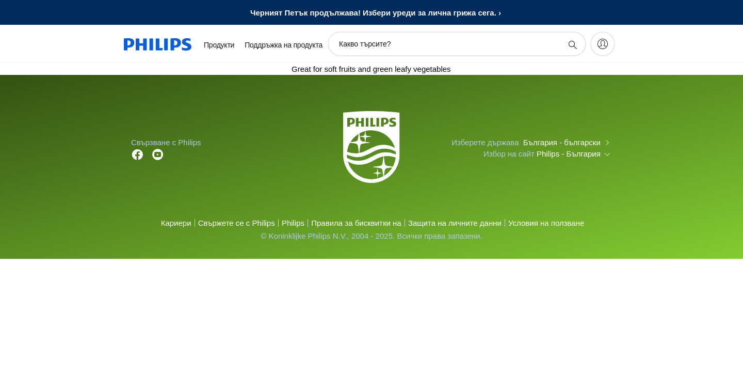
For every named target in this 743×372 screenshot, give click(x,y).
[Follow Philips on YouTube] (158, 153)
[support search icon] (572, 44)
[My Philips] (602, 44)
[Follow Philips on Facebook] (137, 153)
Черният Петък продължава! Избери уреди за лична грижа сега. (373, 12)
